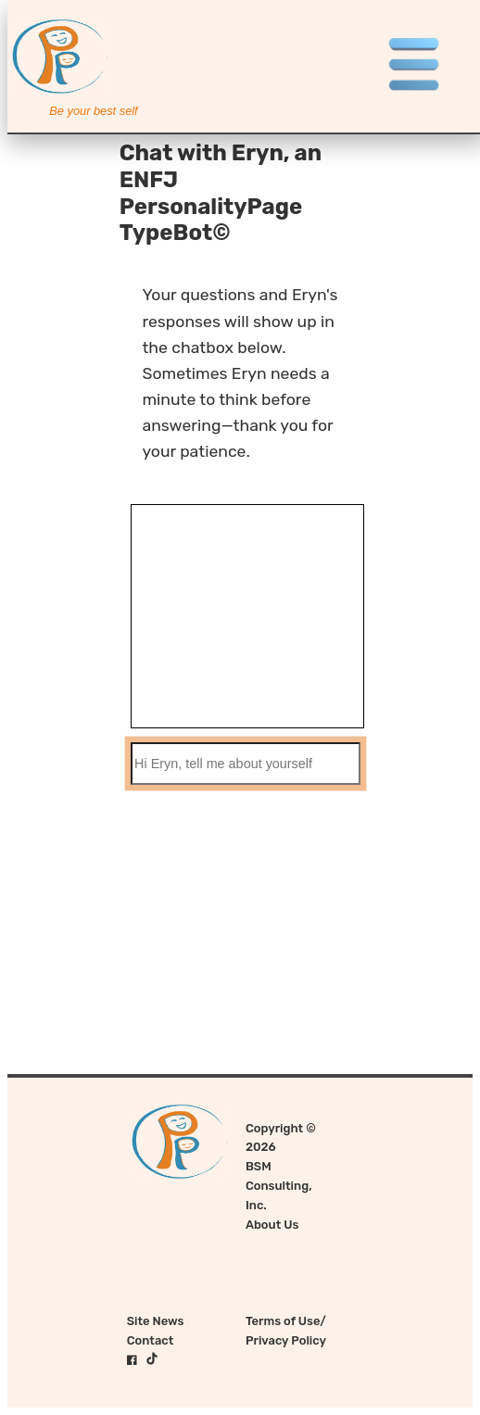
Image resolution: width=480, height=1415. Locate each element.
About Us (272, 1225)
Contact (150, 1340)
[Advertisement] (240, 944)
